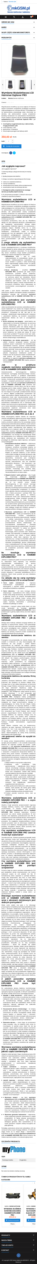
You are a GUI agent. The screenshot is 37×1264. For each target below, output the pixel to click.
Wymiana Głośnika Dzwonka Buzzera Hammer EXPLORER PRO (12, 1212)
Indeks (3, 98)
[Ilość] (9, 141)
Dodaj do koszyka (11, 146)
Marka (10, 98)
